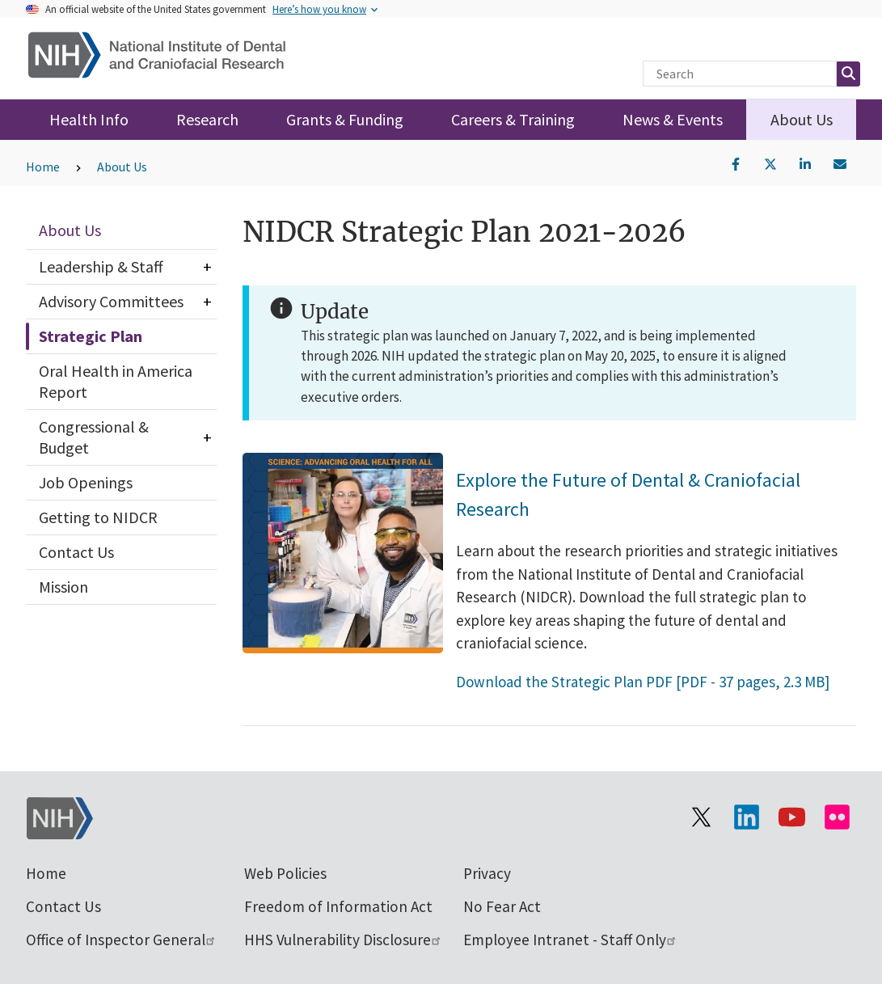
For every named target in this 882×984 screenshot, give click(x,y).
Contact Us (76, 552)
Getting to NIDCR (98, 517)
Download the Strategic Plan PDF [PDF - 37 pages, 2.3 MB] (642, 681)
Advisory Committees (111, 301)
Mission (63, 586)
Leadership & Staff (101, 266)
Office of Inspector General (121, 939)
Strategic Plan (90, 336)
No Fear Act (502, 906)
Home (43, 166)
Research (207, 119)
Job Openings (86, 482)
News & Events (672, 119)
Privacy (487, 873)
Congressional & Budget (94, 437)
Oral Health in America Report (115, 381)
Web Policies (285, 873)
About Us (801, 119)
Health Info (89, 119)
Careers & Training (513, 119)
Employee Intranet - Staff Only (570, 939)
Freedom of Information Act (338, 906)
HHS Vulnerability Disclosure (343, 939)
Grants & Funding (344, 119)
